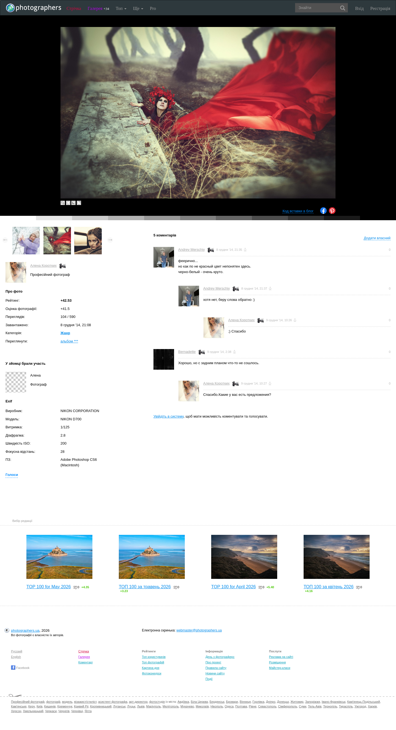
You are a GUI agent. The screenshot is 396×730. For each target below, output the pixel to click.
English (16, 656)
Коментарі (85, 662)
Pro (153, 8)
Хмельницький (33, 711)
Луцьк (131, 706)
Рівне (253, 706)
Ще (138, 8)
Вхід (359, 8)
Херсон (16, 711)
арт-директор (138, 701)
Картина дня (150, 667)
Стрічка (74, 8)
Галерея (98, 8)
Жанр (65, 333)
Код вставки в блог (298, 211)
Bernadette (187, 352)
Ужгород (360, 706)
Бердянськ (217, 701)
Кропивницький (101, 706)
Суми (302, 706)
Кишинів (50, 706)
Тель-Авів (314, 706)
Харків (372, 706)
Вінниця (245, 701)
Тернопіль (330, 706)
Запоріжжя (312, 701)
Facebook (20, 667)
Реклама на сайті (281, 656)
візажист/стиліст (85, 701)
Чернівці (77, 711)
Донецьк (283, 701)
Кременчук (64, 706)
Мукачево (187, 706)
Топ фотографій (153, 662)
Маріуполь (153, 706)
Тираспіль (346, 706)
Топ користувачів (154, 656)
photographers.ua (25, 630)
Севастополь (267, 706)
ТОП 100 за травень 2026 (145, 586)
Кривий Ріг (81, 706)
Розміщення (277, 662)
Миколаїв (202, 706)
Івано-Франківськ (333, 701)
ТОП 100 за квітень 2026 (329, 586)
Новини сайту (215, 673)
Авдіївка (183, 701)
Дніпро (270, 701)
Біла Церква (199, 701)
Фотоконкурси (151, 673)
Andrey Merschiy (191, 249)
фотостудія (157, 701)
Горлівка (258, 701)
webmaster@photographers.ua (199, 630)
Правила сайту (215, 667)
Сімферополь (287, 706)
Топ (121, 8)
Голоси (12, 475)
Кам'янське (19, 706)
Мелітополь (171, 706)
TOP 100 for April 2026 (233, 586)
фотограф (53, 701)
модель (67, 701)
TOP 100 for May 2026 (48, 586)
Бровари (232, 701)
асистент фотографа (112, 701)
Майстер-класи (279, 667)
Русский (16, 651)
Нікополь (216, 706)
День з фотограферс (220, 656)
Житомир (296, 701)
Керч (31, 706)
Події (209, 678)
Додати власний (377, 238)
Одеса (229, 706)
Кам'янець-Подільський (363, 701)
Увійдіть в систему (168, 416)
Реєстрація (380, 8)
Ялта (88, 711)
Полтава (241, 706)
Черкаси (51, 711)
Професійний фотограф (28, 701)
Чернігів (63, 711)
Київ (39, 706)
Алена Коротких (43, 265)
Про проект (213, 662)
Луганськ (119, 706)
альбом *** (69, 341)
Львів (140, 706)
